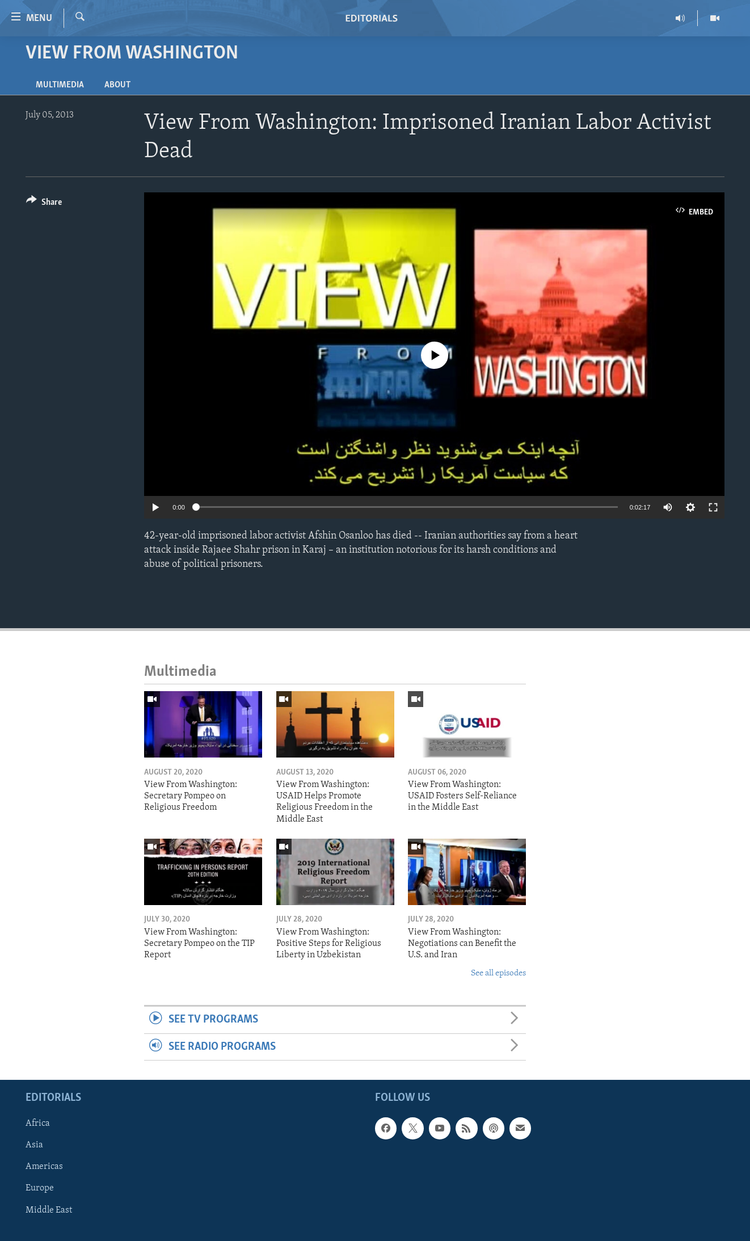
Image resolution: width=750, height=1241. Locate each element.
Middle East (49, 1209)
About (117, 85)
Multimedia (60, 85)
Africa (38, 1123)
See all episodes (498, 973)
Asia (34, 1145)
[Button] (44, 204)
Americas (44, 1166)
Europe (40, 1188)
